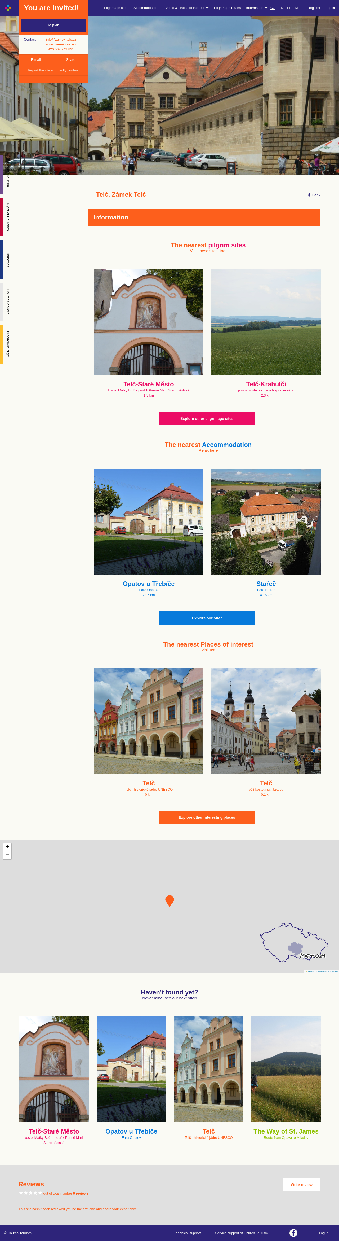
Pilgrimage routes (227, 8)
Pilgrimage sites (116, 8)
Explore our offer (207, 618)
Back (313, 195)
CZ (272, 8)
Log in (330, 8)
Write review (302, 1185)
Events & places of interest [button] (186, 8)
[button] (169, 901)
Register (313, 8)
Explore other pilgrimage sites (207, 418)
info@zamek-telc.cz (61, 39)
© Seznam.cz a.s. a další (327, 971)
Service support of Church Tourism (241, 1233)
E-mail (36, 60)
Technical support (187, 1233)
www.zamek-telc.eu (61, 44)
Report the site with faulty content (53, 70)
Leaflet (310, 971)
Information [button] (257, 8)
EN (281, 8)
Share (70, 60)
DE (297, 8)
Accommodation (145, 8)
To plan (53, 25)
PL (289, 8)
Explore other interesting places (207, 817)
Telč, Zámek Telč (121, 194)
